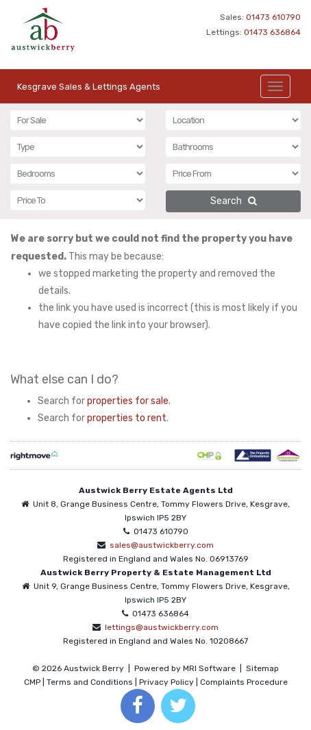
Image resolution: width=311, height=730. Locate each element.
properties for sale (128, 401)
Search (233, 201)
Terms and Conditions (90, 682)
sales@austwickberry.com (162, 545)
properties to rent (126, 418)
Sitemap (262, 668)
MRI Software (209, 668)
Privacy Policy (166, 682)
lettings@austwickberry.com (162, 627)
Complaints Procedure (244, 682)
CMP (32, 682)
